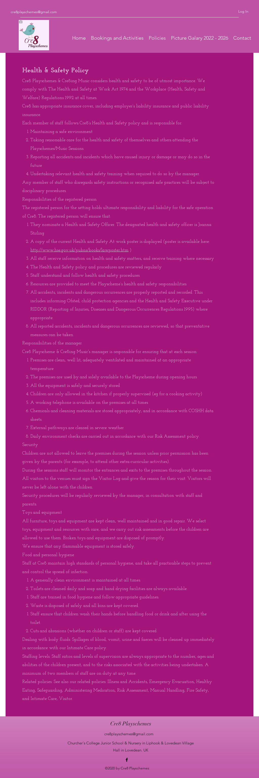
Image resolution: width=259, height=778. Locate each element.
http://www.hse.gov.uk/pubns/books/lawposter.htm (79, 250)
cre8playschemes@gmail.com (34, 12)
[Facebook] (126, 759)
